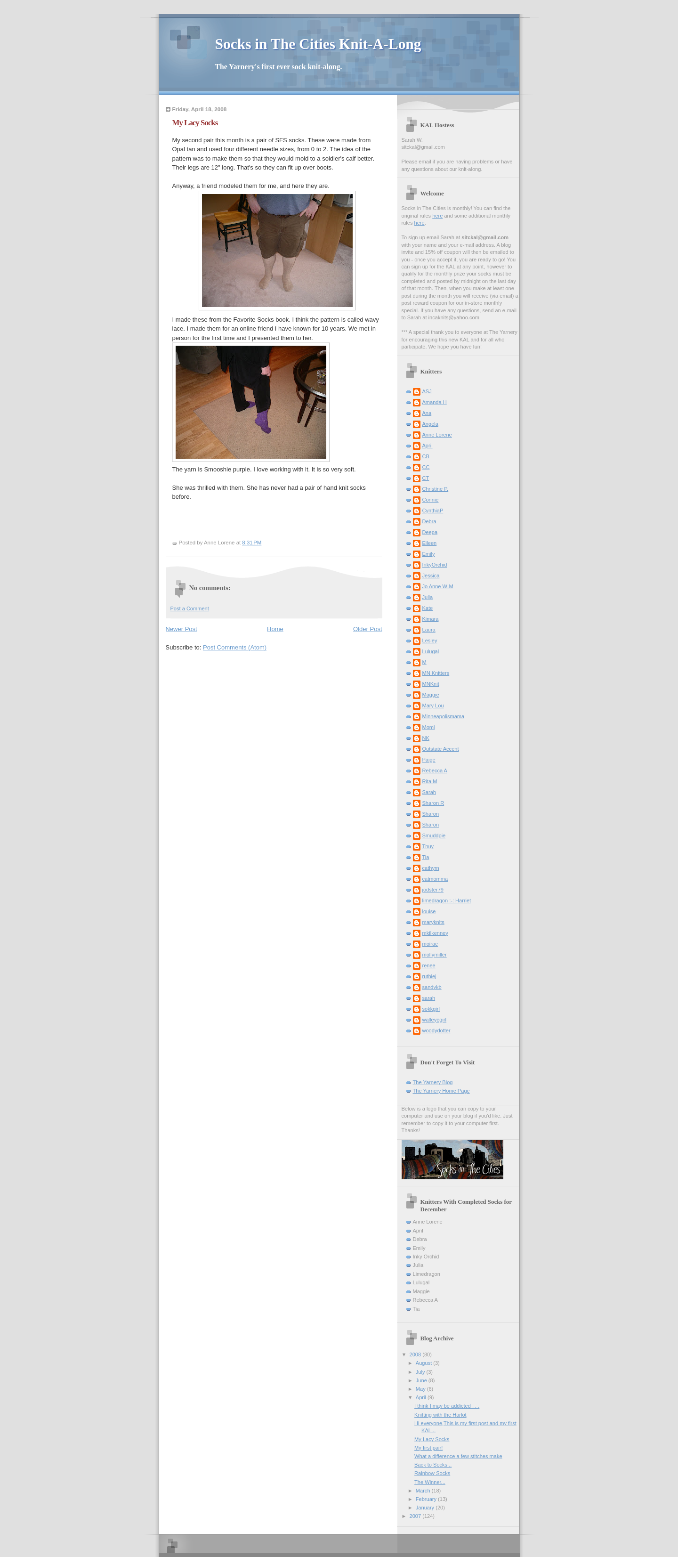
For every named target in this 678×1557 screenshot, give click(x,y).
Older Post (367, 629)
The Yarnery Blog (433, 1082)
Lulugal (430, 651)
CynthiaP (433, 510)
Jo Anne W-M (437, 586)
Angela (430, 424)
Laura (429, 630)
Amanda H (434, 402)
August (424, 1363)
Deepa (430, 532)
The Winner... (429, 1482)
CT (425, 478)
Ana (427, 413)
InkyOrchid (434, 565)
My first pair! (428, 1448)
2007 (416, 1516)
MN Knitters (436, 673)
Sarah (429, 792)
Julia (427, 597)
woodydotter (436, 1030)
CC (426, 467)
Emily (428, 554)
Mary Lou (433, 705)
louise (429, 911)
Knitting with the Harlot (440, 1415)
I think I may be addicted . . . (446, 1406)
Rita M (429, 781)
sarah (429, 998)
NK (425, 738)
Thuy (428, 846)
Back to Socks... (433, 1465)
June (422, 1380)
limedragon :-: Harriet (446, 900)
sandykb (432, 987)
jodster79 (433, 889)
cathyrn (430, 868)
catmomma (435, 879)
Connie (430, 500)
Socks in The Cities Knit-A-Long (318, 44)
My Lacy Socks (431, 1439)
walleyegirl (434, 1019)
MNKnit (430, 684)
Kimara (430, 619)
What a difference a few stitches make (458, 1456)
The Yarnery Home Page (441, 1091)
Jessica (431, 575)
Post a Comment (189, 608)
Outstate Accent (440, 749)
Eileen (429, 543)
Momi (428, 727)
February (427, 1499)
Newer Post (181, 629)
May (421, 1389)
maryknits (433, 922)
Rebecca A (434, 770)
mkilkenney (435, 933)
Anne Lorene (437, 435)
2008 (416, 1354)
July (421, 1372)
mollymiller (434, 954)
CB (425, 456)
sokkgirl (431, 1009)
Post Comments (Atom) (234, 647)
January (426, 1507)
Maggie (430, 694)
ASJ (427, 391)
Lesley (429, 640)
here (437, 216)
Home (275, 629)
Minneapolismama (443, 716)
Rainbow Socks (432, 1473)
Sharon (430, 814)
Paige (429, 759)
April (427, 445)
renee (429, 965)
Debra (429, 521)
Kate (427, 608)
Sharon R (433, 803)
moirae (430, 944)
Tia (425, 857)
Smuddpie (434, 835)
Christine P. (435, 489)
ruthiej (429, 976)
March (424, 1490)
